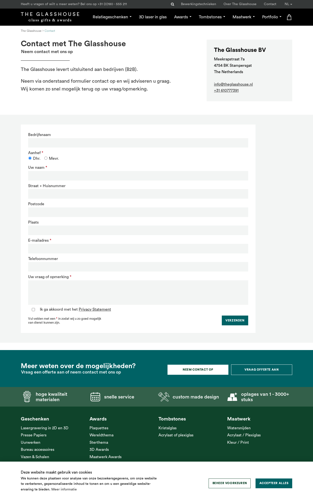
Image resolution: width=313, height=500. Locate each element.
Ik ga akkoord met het (75, 309)
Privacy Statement (95, 309)
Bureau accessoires (37, 450)
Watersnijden (239, 428)
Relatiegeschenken (112, 17)
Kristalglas (167, 428)
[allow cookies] (274, 483)
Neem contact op (198, 369)
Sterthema (98, 442)
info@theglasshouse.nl (233, 84)
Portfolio (271, 17)
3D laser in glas (153, 17)
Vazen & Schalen (35, 457)
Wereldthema (101, 435)
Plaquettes (98, 428)
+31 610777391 (226, 90)
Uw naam (36, 168)
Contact (270, 4)
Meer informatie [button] (64, 489)
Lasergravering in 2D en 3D (44, 428)
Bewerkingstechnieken (198, 4)
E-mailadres (38, 240)
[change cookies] (230, 483)
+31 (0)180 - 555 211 (112, 4)
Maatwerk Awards (105, 457)
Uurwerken (30, 442)
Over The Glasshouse (240, 4)
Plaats (33, 222)
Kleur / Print (238, 442)
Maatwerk (244, 17)
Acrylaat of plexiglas (175, 435)
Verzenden (234, 320)
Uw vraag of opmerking (48, 277)
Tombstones (212, 17)
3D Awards (99, 450)
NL (288, 4)
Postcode (36, 204)
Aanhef (34, 153)
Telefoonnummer (43, 259)
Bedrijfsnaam (39, 135)
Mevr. (54, 158)
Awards (182, 17)
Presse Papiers (33, 435)
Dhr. (36, 158)
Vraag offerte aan (262, 369)
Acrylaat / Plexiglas (244, 435)
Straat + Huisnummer (47, 186)
